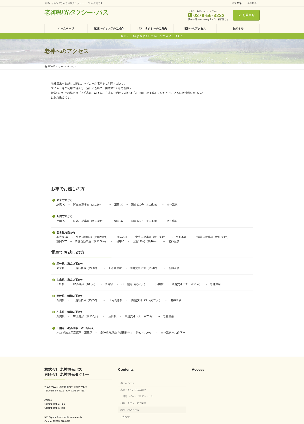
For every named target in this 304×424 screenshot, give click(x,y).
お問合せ (246, 15)
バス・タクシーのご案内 (133, 398)
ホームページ (127, 378)
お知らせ (125, 412)
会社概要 (252, 3)
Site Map (237, 3)
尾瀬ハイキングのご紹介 (133, 385)
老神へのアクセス (129, 405)
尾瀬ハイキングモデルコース (138, 391)
